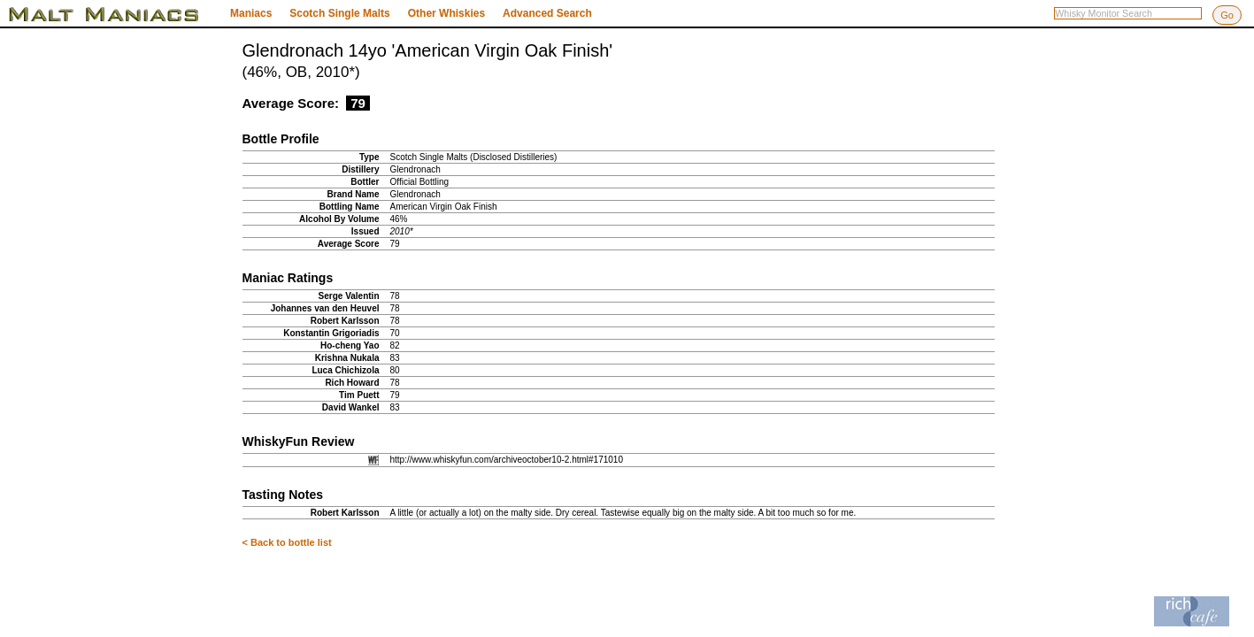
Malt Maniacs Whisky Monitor (115, 14)
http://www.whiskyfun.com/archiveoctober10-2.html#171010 (506, 459)
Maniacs (251, 13)
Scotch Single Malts (339, 13)
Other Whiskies (446, 13)
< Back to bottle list (287, 542)
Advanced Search (547, 13)
